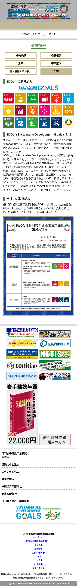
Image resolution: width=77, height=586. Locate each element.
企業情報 (38, 549)
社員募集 (38, 564)
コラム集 (38, 545)
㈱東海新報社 (9, 493)
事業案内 (56, 63)
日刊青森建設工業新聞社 (15, 501)
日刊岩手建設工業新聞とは (38, 541)
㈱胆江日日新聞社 (12, 486)
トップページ (38, 537)
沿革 (20, 63)
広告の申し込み (10, 472)
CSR (56, 71)
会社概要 (56, 55)
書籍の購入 (8, 479)
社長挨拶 (21, 55)
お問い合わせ (38, 552)
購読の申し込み (10, 464)
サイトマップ (38, 568)
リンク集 (38, 560)
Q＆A (38, 556)
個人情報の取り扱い (20, 71)
